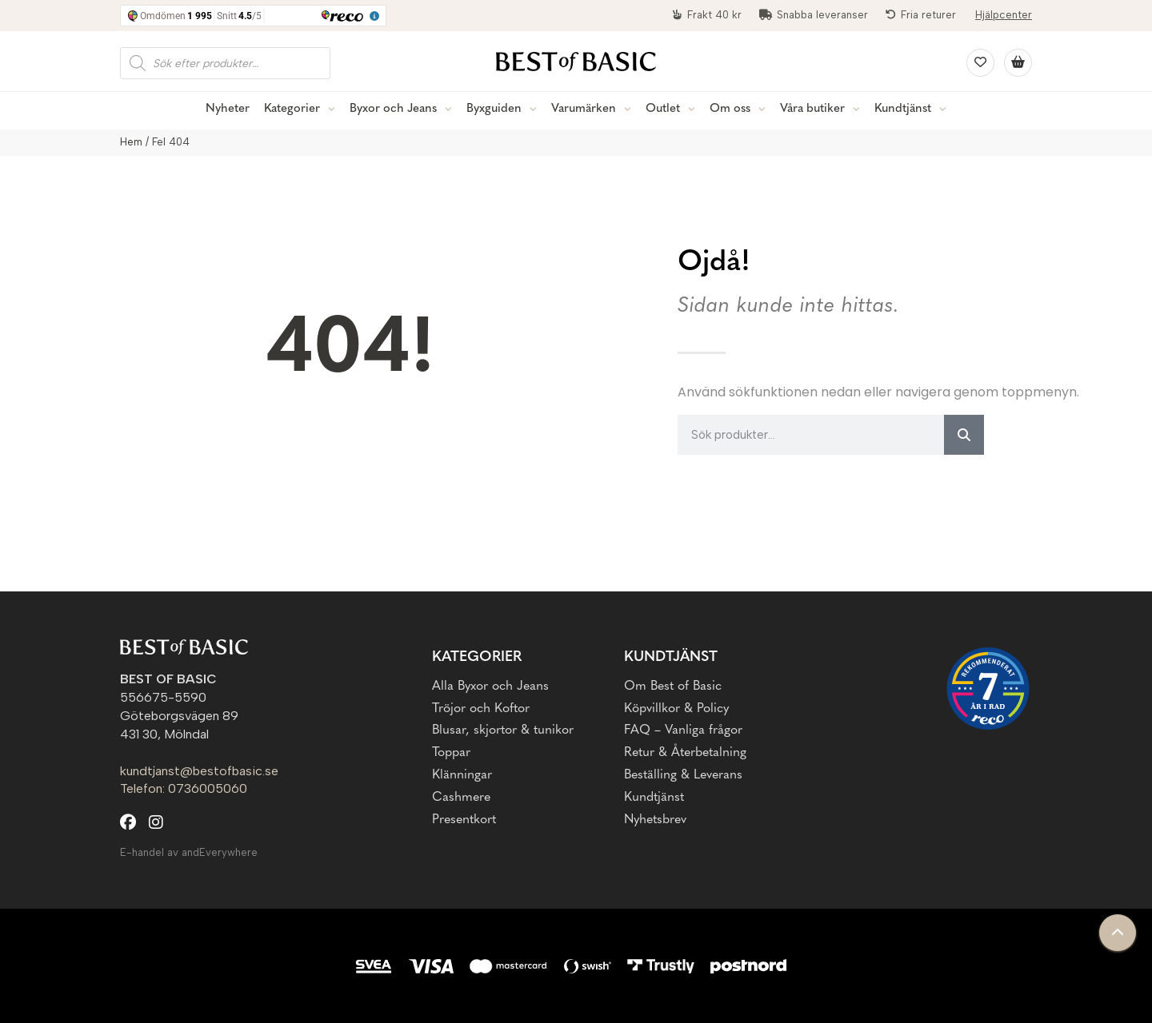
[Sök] (964, 435)
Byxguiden (494, 109)
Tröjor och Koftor (481, 709)
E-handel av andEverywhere (189, 852)
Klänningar (462, 775)
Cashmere (461, 797)
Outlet (663, 109)
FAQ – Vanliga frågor (683, 730)
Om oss (730, 109)
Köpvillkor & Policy (676, 709)
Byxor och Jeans (393, 109)
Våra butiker (812, 109)
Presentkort (464, 820)
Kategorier (292, 109)
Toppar (451, 752)
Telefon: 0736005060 (183, 788)
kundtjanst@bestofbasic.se (199, 770)
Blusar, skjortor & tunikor (503, 730)
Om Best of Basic (673, 686)
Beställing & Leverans (683, 775)
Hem (131, 142)
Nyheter (228, 109)
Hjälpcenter (1003, 15)
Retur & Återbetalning (685, 752)
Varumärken (583, 109)
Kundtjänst (902, 109)
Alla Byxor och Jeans (490, 686)
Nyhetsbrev (655, 820)
